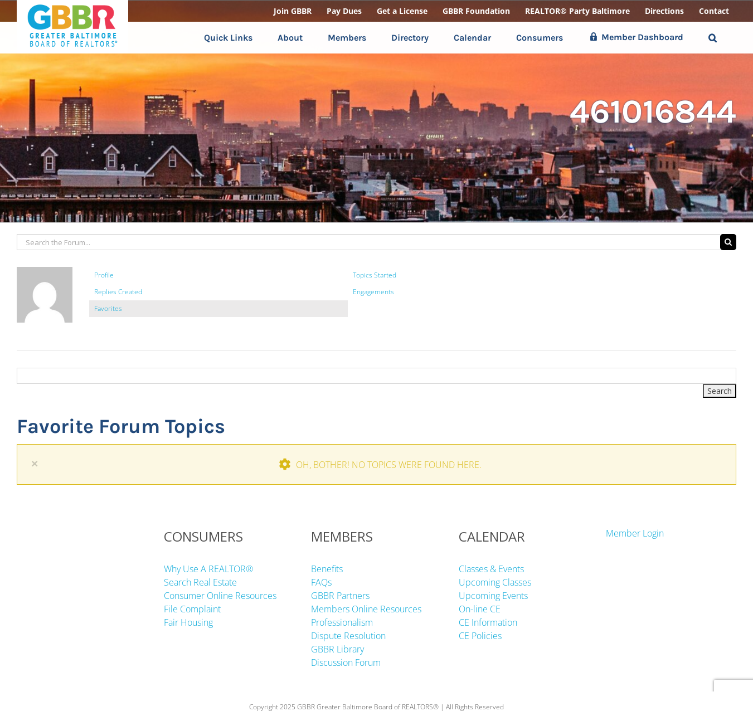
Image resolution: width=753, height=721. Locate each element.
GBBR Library (337, 649)
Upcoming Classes (495, 582)
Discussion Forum (346, 662)
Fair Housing (188, 622)
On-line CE (480, 609)
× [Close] (34, 463)
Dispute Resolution (348, 636)
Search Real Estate (200, 582)
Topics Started (374, 275)
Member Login (635, 533)
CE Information (488, 622)
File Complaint (192, 609)
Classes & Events (491, 569)
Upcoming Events (493, 596)
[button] (712, 37)
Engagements (373, 291)
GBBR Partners (340, 596)
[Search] (728, 242)
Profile (104, 275)
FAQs (321, 582)
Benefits (327, 569)
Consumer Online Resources (220, 596)
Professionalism (342, 622)
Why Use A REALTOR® (208, 569)
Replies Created (118, 291)
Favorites (108, 308)
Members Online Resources (366, 609)
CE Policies (480, 636)
